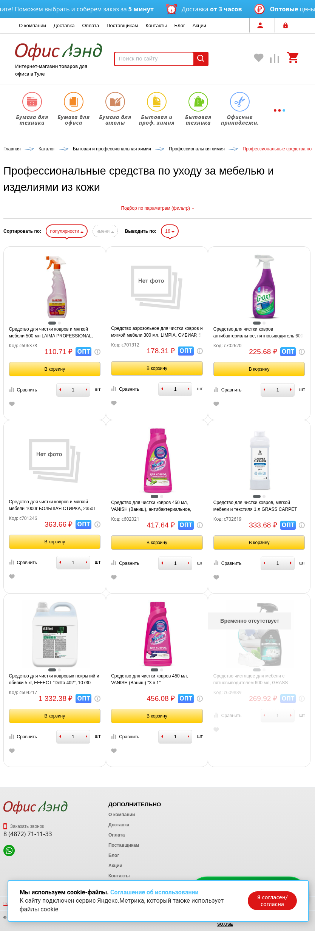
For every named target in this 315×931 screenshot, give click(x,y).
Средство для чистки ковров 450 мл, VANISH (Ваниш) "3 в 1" (149, 679)
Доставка (64, 25)
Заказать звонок (23, 826)
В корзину (54, 369)
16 (169, 231)
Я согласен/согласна (272, 901)
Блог (179, 25)
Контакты (156, 25)
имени (105, 231)
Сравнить (23, 390)
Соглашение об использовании (154, 892)
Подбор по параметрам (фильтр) (157, 208)
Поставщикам (122, 25)
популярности (66, 231)
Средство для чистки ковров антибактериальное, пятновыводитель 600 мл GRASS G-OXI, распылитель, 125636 (258, 332)
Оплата (90, 25)
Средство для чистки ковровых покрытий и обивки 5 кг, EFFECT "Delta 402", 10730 (54, 679)
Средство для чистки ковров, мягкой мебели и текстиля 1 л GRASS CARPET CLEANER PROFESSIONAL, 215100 (255, 506)
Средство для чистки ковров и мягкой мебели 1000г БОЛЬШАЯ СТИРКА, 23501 (52, 505)
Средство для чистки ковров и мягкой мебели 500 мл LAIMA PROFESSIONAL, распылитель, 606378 (51, 332)
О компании (32, 25)
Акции (199, 25)
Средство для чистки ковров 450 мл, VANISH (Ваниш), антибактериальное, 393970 (151, 506)
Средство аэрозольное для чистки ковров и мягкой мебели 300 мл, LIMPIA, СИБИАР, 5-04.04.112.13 (157, 332)
